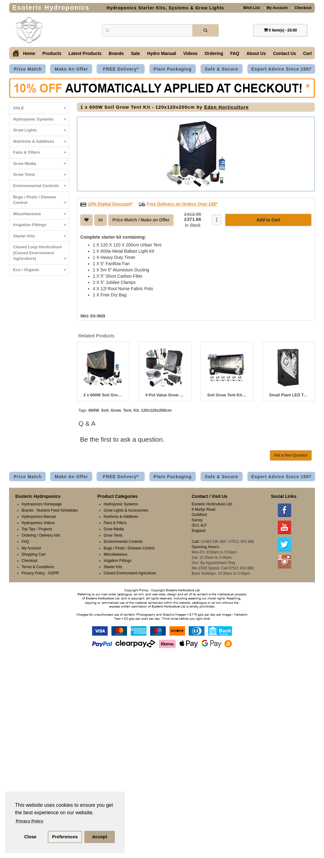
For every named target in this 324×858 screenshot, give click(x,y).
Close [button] (30, 836)
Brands (116, 53)
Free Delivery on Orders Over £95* (182, 203)
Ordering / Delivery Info (41, 535)
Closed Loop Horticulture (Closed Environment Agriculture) (41, 254)
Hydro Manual (161, 53)
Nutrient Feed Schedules (57, 510)
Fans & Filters (41, 152)
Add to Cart (268, 219)
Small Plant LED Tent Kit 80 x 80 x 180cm (288, 394)
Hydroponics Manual (39, 516)
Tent (127, 409)
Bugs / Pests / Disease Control (41, 201)
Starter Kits (41, 236)
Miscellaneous (41, 214)
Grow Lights (41, 130)
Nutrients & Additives (41, 141)
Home (29, 53)
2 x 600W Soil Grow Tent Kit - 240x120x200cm (103, 394)
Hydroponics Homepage (42, 503)
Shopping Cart (34, 554)
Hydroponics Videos (38, 522)
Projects (45, 528)
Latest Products (84, 53)
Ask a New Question (291, 455)
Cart (307, 53)
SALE (41, 108)
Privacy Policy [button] (29, 821)
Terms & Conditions (38, 566)
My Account (275, 8)
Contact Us (284, 53)
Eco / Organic (41, 270)
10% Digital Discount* (110, 203)
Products (51, 53)
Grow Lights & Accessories (126, 510)
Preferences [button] (65, 836)
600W (93, 409)
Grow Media (41, 163)
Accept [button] (99, 836)
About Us (256, 53)
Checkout (302, 8)
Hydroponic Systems (41, 119)
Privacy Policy (33, 572)
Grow (115, 409)
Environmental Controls (41, 186)
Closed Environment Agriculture (130, 572)
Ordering (214, 53)
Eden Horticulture (226, 107)
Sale (135, 53)
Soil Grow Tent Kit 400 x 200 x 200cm (227, 394)
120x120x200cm (156, 409)
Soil (105, 409)
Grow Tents (41, 174)
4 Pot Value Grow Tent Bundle (164, 394)
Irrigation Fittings (41, 225)
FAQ (234, 53)
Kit (136, 409)
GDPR (53, 572)
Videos (190, 53)
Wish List (250, 8)
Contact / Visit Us (210, 495)
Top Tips (29, 528)
